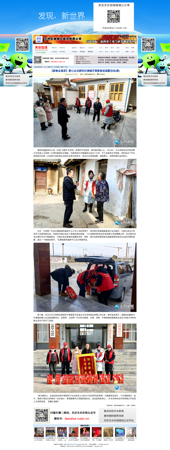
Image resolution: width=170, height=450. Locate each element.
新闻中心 (50, 67)
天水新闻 (56, 67)
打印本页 (101, 74)
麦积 (62, 67)
